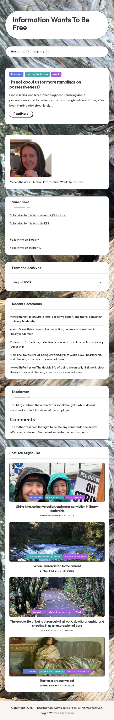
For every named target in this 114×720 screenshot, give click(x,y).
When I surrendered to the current (57, 566)
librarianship (54, 497)
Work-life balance (75, 556)
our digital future (37, 74)
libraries (16, 74)
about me (35, 497)
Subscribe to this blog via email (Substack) (38, 215)
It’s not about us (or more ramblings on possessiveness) (45, 84)
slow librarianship (38, 556)
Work (56, 74)
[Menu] (17, 38)
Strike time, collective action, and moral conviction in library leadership (57, 509)
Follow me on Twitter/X (25, 248)
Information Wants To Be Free (50, 24)
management (75, 497)
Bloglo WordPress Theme (57, 713)
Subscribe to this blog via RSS (29, 223)
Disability (38, 611)
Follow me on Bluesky (24, 239)
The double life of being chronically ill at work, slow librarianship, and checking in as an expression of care (57, 623)
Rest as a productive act (57, 681)
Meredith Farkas (21, 317)
